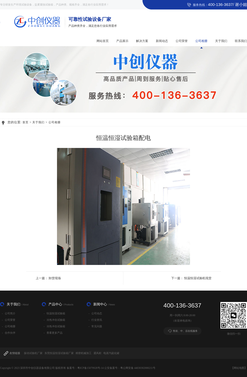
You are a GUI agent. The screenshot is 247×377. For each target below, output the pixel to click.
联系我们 (241, 41)
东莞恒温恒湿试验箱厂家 (59, 353)
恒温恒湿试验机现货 (197, 278)
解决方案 (142, 41)
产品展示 (122, 41)
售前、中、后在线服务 (185, 331)
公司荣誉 (182, 41)
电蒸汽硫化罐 (111, 353)
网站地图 (239, 368)
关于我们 (221, 41)
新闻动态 (162, 41)
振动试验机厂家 (33, 353)
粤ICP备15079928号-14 (90, 368)
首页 (25, 122)
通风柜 (97, 353)
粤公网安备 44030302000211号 (137, 368)
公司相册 (201, 41)
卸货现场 (55, 278)
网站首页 (103, 41)
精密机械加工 (84, 353)
